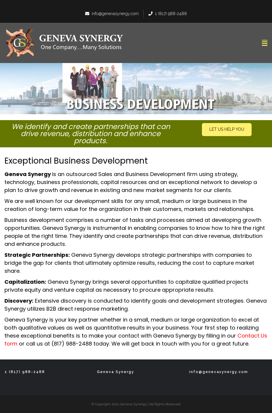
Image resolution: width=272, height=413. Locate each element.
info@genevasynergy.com (112, 13)
